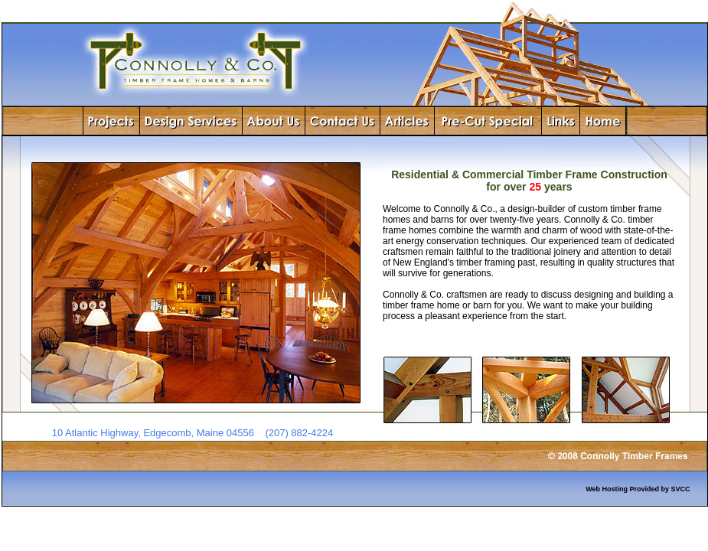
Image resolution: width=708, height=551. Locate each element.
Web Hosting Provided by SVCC (638, 489)
